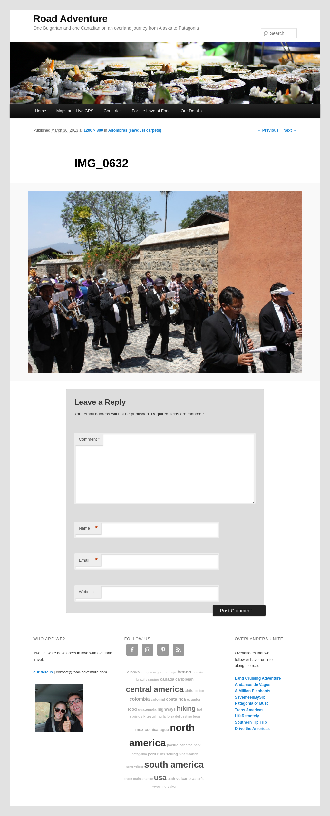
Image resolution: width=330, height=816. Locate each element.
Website (86, 591)
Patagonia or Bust (251, 703)
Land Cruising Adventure (258, 678)
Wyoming (159, 786)
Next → (289, 130)
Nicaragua (159, 729)
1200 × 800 (93, 130)
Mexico (142, 729)
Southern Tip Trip (251, 722)
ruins (161, 754)
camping (152, 679)
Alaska (133, 672)
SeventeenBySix (250, 697)
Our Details (191, 110)
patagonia (139, 754)
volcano (183, 778)
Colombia (139, 699)
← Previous (267, 130)
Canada (167, 679)
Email (88, 560)
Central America (155, 689)
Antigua (146, 672)
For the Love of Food (151, 110)
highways (167, 709)
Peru (152, 754)
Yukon (173, 786)
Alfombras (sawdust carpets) (134, 130)
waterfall (198, 779)
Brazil (140, 679)
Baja (173, 672)
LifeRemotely (247, 716)
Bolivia (197, 672)
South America (174, 765)
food (132, 709)
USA (160, 777)
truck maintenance (138, 779)
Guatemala (147, 709)
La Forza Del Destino (177, 716)
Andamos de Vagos (253, 684)
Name (88, 528)
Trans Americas (249, 710)
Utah (171, 779)
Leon (196, 716)
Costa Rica (176, 699)
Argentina (161, 672)
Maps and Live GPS (75, 110)
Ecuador (193, 699)
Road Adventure (70, 18)
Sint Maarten (188, 754)
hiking (186, 708)
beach (184, 671)
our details (43, 672)
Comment (89, 439)
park (197, 745)
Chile (189, 690)
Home (40, 110)
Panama (186, 745)
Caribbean (184, 679)
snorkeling (134, 766)
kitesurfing (152, 716)
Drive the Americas (252, 728)
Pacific (172, 745)
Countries (113, 110)
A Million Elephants (252, 691)
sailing (172, 754)
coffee (199, 690)
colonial (158, 699)
